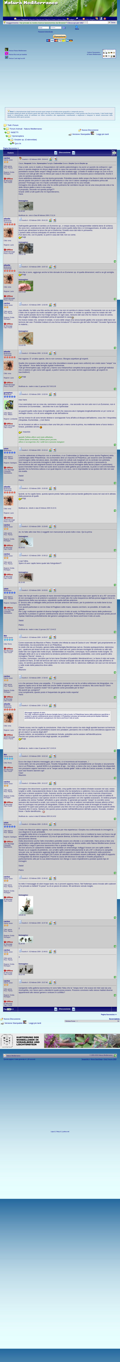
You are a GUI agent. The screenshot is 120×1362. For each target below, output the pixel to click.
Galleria (59, 19)
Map (64, 19)
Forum (18, 19)
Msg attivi (32, 19)
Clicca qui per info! (75, 23)
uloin (6, 448)
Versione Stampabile (81, 134)
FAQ (87, 19)
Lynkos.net (65, 1131)
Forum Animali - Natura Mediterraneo (26, 129)
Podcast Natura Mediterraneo (17, 50)
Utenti (53, 19)
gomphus (8, 393)
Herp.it (58, 1131)
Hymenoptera (18, 136)
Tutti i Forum (13, 125)
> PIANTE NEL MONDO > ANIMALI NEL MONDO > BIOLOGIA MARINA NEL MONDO (92, 1021)
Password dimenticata (45, 32)
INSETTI (14, 132)
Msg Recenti (40, 19)
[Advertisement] (60, 81)
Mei (5, 636)
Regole (92, 19)
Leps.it (53, 1131)
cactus (7, 158)
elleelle (7, 219)
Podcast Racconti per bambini (18, 54)
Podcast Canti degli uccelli (17, 58)
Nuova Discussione (90, 130)
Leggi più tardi (102, 134)
